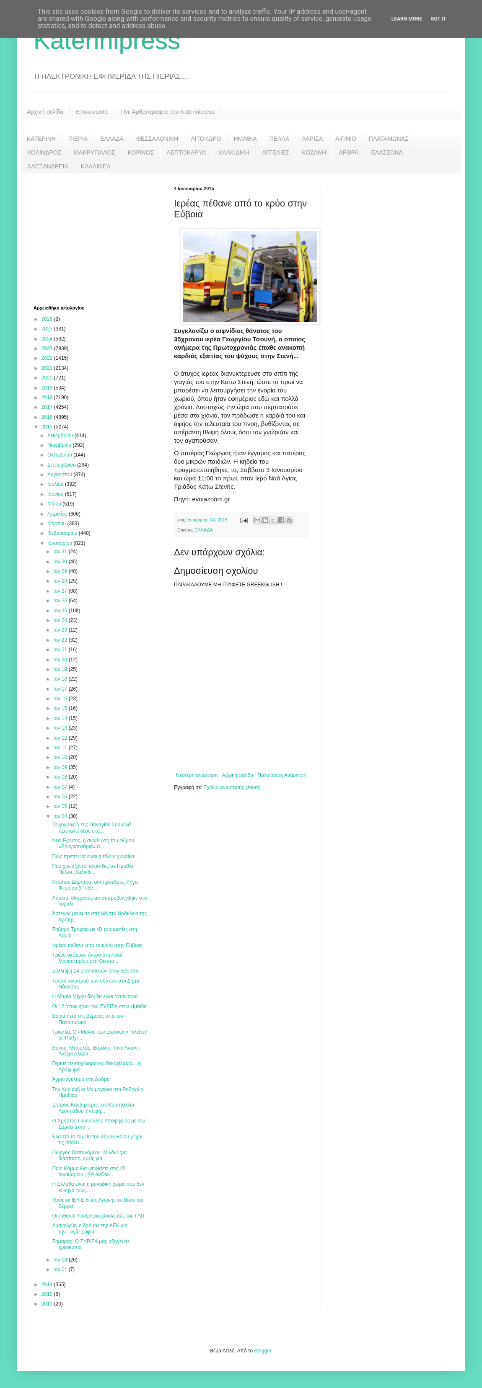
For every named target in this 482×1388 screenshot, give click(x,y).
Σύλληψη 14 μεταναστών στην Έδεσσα (95, 971)
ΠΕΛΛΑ (280, 138)
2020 (47, 378)
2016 (47, 417)
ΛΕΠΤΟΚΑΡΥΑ (186, 152)
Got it (438, 19)
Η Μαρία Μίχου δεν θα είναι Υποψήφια (94, 996)
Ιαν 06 (60, 797)
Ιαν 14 (60, 718)
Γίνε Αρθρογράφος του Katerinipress (167, 111)
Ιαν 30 (60, 562)
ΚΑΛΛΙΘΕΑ (96, 166)
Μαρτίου (57, 523)
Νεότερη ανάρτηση (197, 775)
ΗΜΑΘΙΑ (245, 138)
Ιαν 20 (60, 660)
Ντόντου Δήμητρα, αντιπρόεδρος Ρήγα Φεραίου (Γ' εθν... (94, 885)
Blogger (262, 1351)
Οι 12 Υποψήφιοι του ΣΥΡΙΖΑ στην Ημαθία (99, 1006)
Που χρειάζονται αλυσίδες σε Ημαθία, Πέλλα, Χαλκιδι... (93, 869)
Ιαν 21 (60, 650)
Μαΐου (54, 504)
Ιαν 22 (60, 640)
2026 (47, 319)
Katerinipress (107, 40)
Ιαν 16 (60, 699)
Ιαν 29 (60, 571)
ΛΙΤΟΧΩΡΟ (206, 138)
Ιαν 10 (60, 757)
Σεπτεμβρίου (62, 465)
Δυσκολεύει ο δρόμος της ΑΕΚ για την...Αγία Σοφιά (89, 1228)
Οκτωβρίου (60, 455)
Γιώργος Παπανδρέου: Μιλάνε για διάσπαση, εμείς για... (89, 1155)
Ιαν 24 (60, 620)
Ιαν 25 (60, 611)
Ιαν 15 (60, 708)
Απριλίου (58, 514)
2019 (47, 388)
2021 (47, 368)
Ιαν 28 (60, 581)
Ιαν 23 (60, 630)
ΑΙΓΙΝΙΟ (345, 138)
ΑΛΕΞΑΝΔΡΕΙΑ (47, 166)
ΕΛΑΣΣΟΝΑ (387, 152)
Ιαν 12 (60, 738)
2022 (47, 358)
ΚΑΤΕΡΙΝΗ (41, 138)
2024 (47, 339)
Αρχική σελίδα (45, 111)
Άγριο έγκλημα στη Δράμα (81, 1079)
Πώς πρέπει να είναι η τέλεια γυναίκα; (93, 856)
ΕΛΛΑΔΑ (112, 138)
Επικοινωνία (92, 111)
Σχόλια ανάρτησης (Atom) (232, 787)
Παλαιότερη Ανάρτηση (281, 775)
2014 (47, 1284)
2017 (47, 407)
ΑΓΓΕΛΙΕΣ (275, 152)
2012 (47, 1294)
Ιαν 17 (60, 689)
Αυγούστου (60, 474)
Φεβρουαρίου (63, 533)
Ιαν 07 (60, 787)
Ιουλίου (56, 484)
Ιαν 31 (60, 552)
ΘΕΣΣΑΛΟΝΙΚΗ (157, 138)
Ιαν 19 (60, 669)
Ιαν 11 (60, 748)
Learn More (406, 19)
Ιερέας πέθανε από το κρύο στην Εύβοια (97, 945)
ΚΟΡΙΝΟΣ (141, 152)
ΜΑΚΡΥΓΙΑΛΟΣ (94, 152)
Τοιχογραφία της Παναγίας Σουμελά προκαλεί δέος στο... (91, 827)
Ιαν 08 (60, 777)
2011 (47, 1304)
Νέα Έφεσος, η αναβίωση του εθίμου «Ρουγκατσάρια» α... (93, 843)
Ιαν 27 (60, 591)
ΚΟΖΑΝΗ (314, 152)
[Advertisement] (96, 238)
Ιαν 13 (60, 728)
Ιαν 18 (60, 679)
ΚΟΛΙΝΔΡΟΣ (44, 152)
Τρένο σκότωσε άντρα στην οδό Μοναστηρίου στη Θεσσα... (87, 958)
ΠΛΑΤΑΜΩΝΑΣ (389, 138)
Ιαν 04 (60, 816)
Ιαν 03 (60, 1260)
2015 (47, 427)
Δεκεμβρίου (61, 436)
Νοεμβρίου (60, 445)
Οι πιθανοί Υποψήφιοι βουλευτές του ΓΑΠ (98, 1216)
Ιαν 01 (60, 1269)
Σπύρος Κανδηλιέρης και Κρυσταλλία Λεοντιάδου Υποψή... (93, 1108)
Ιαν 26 (60, 601)
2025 (47, 329)
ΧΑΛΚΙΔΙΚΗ (233, 152)
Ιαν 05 (60, 806)
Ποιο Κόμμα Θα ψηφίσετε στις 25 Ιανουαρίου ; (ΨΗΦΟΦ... (88, 1171)
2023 (47, 348)
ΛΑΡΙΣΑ (312, 138)
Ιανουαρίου (60, 543)
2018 (47, 397)
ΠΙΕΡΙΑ (78, 138)
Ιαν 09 (60, 767)
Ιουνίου (56, 494)
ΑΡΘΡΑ (348, 152)
